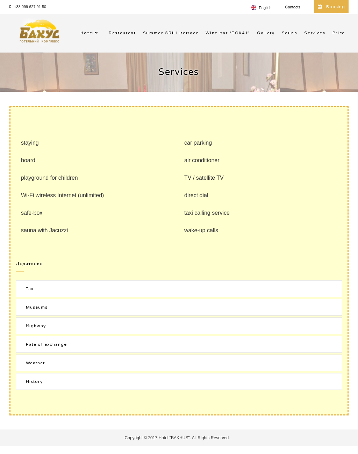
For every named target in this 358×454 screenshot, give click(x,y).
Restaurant (122, 33)
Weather (35, 362)
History (34, 381)
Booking (331, 6)
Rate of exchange (46, 344)
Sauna (289, 33)
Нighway (36, 325)
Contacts (292, 7)
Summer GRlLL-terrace (171, 33)
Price (338, 33)
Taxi (30, 288)
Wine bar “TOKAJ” (228, 33)
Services (314, 33)
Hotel (87, 33)
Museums (37, 307)
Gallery (266, 33)
